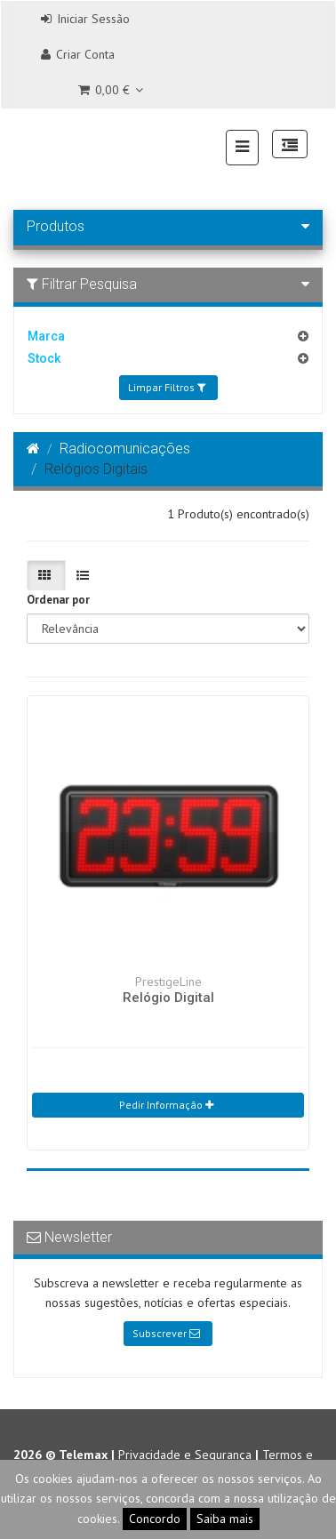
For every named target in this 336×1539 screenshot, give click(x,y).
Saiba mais (224, 1519)
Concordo (154, 1519)
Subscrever (166, 1333)
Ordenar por (58, 599)
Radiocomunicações (125, 448)
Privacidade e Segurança (185, 1455)
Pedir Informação (166, 1104)
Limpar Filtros (166, 387)
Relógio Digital (168, 998)
